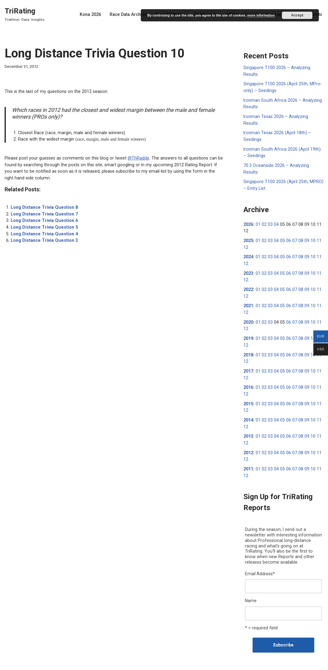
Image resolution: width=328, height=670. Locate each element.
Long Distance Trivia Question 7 (43, 211)
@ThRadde (133, 156)
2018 (248, 335)
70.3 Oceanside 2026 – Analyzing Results (283, 156)
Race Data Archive (132, 14)
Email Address (260, 550)
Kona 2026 (94, 14)
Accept (297, 15)
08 (298, 224)
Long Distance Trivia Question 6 (43, 217)
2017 (248, 351)
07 (292, 224)
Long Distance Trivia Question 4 (43, 230)
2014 (248, 398)
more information (261, 15)
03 (269, 208)
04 (275, 208)
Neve (9, 663)
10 (310, 224)
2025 (248, 224)
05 (281, 224)
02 (263, 208)
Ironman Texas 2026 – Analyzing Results (282, 115)
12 (245, 230)
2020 (248, 303)
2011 (248, 446)
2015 (248, 383)
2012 (248, 430)
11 (315, 224)
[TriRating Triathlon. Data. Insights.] (25, 14)
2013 (248, 414)
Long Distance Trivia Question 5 (43, 224)
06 (286, 224)
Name (251, 577)
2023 (248, 255)
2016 (248, 367)
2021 (248, 287)
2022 (248, 271)
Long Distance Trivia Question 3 (43, 237)
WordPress (51, 663)
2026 (248, 208)
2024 (248, 239)
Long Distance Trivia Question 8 (43, 205)
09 (304, 224)
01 (257, 208)
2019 (248, 319)
